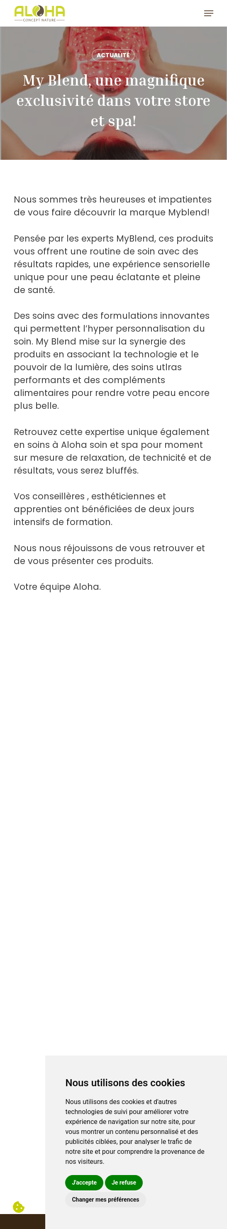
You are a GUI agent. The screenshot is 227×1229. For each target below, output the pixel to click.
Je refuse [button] (124, 1182)
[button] (208, 13)
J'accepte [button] (84, 1182)
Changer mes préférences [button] (105, 1199)
